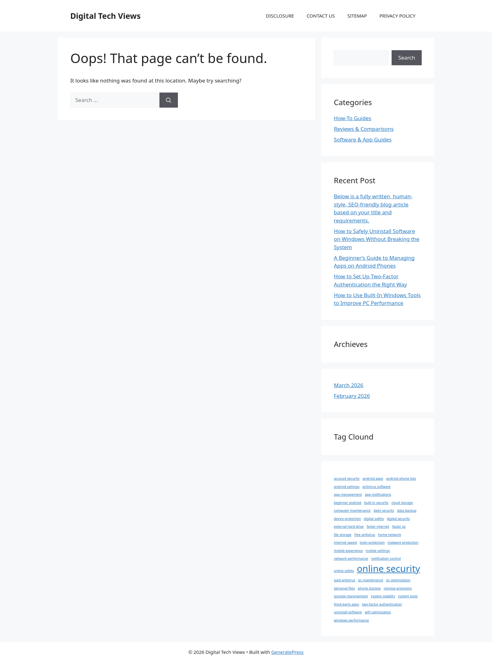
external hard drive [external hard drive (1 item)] (349, 526)
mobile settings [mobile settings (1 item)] (378, 550)
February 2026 (352, 395)
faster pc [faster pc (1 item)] (399, 526)
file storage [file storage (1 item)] (342, 534)
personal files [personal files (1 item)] (344, 588)
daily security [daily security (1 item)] (384, 510)
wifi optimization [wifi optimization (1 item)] (378, 612)
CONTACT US (321, 16)
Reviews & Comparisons (363, 128)
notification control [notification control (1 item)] (386, 558)
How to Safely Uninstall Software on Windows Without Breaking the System (376, 239)
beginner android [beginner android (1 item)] (347, 502)
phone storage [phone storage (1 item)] (369, 588)
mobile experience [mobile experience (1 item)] (348, 550)
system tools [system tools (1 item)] (408, 596)
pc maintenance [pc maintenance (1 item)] (370, 580)
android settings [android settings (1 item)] (347, 486)
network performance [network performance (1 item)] (351, 558)
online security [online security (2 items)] (388, 568)
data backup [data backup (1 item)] (406, 510)
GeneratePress (287, 652)
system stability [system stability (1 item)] (383, 596)
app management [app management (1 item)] (348, 494)
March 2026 (348, 385)
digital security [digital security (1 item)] (398, 518)
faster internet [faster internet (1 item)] (377, 526)
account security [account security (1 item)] (347, 478)
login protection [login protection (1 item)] (372, 542)
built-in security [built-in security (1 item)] (376, 502)
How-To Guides (352, 118)
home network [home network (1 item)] (389, 534)
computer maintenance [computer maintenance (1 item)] (352, 510)
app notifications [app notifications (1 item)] (378, 494)
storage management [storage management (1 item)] (351, 596)
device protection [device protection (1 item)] (347, 518)
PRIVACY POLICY (397, 16)
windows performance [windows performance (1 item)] (351, 620)
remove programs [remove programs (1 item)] (398, 588)
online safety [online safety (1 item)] (344, 571)
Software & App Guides (363, 139)
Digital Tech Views (105, 15)
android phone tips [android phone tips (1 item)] (401, 478)
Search (406, 57)
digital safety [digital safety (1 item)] (374, 518)
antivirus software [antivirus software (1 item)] (376, 486)
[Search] (168, 100)
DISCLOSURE (280, 16)
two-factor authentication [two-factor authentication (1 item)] (382, 604)
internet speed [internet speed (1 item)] (345, 542)
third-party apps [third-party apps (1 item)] (346, 604)
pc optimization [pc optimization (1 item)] (398, 580)
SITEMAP (357, 16)
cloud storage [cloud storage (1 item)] (402, 502)
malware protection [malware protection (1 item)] (403, 542)
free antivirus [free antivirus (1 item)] (365, 534)
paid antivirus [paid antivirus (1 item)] (344, 580)
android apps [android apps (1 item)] (372, 478)
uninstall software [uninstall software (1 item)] (348, 612)
